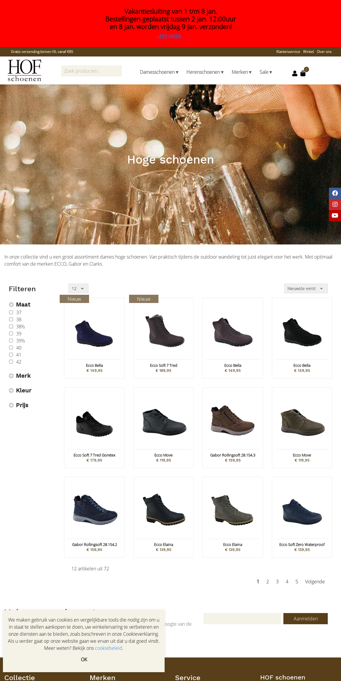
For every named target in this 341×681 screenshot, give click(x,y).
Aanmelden (306, 618)
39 (18, 333)
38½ (20, 326)
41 (18, 355)
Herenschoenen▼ (205, 72)
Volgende (315, 581)
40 (18, 347)
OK (84, 659)
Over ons (324, 51)
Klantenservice (288, 51)
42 (18, 362)
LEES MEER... (170, 36)
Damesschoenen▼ (159, 72)
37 (18, 312)
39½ (20, 340)
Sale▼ (266, 72)
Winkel (308, 51)
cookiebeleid (108, 648)
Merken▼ (242, 72)
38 (18, 319)
